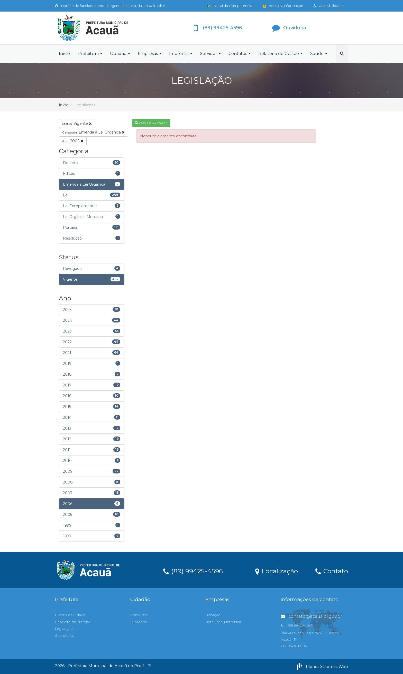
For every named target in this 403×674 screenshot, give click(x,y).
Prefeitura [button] (90, 53)
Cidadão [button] (120, 53)
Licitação (213, 615)
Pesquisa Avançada (151, 123)
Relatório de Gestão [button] (280, 53)
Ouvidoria (138, 622)
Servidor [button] (210, 53)
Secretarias (64, 635)
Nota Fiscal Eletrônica (223, 622)
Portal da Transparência (229, 6)
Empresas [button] (149, 53)
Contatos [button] (239, 53)
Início (64, 53)
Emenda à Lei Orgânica (93, 132)
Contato (331, 570)
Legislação (64, 628)
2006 (72, 141)
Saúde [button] (318, 53)
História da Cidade (70, 615)
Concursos (139, 615)
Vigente (77, 123)
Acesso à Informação (282, 6)
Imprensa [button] (180, 53)
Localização (276, 570)
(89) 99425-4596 (193, 570)
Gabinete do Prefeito (72, 622)
